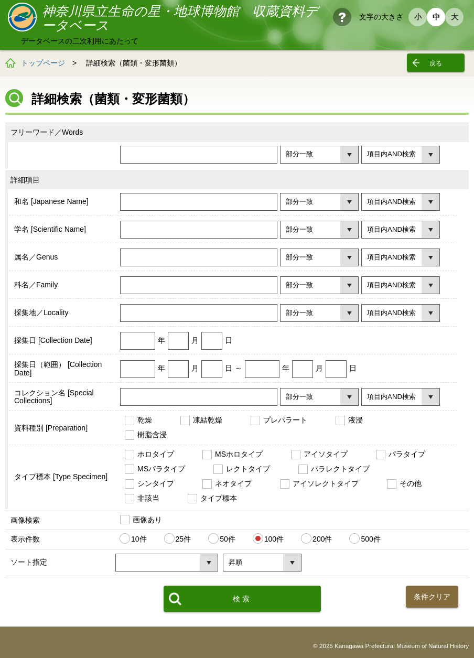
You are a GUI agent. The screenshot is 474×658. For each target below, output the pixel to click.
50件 (227, 539)
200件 (322, 539)
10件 (139, 539)
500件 (370, 539)
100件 (274, 539)
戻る (435, 63)
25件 (183, 539)
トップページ (43, 63)
